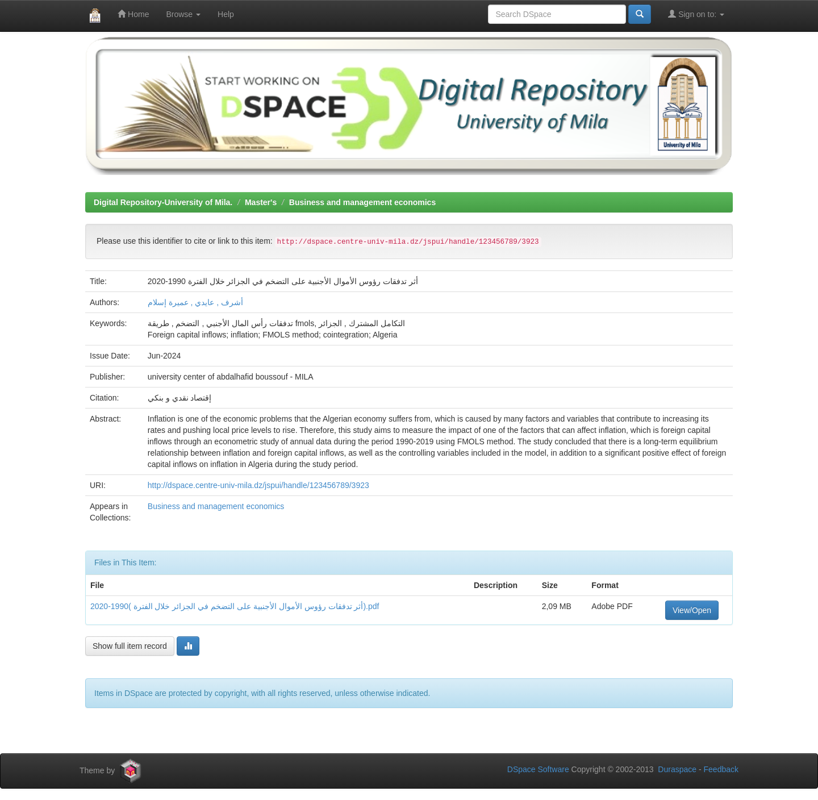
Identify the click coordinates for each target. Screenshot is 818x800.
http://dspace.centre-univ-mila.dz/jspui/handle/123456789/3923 (258, 485)
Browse (183, 14)
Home (133, 14)
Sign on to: (696, 14)
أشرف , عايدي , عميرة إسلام (195, 302)
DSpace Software (538, 769)
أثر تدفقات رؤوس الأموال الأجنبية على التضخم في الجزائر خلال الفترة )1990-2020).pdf (234, 606)
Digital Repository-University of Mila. (163, 202)
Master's (261, 202)
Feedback (721, 769)
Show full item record (130, 646)
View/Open (692, 610)
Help (226, 14)
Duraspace (677, 769)
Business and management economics (362, 202)
